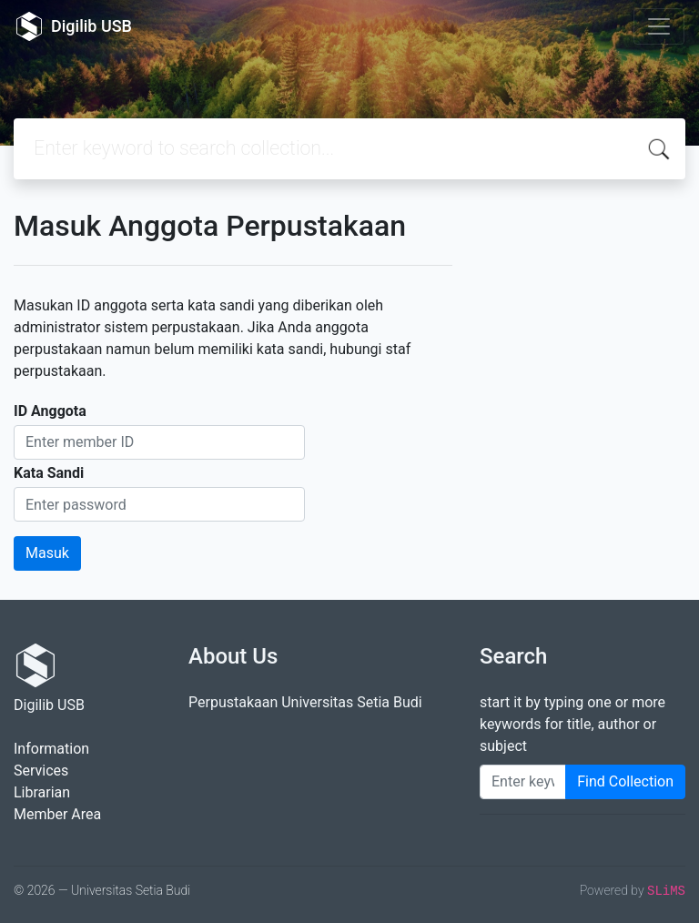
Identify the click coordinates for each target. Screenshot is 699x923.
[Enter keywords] (523, 782)
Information (51, 748)
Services (41, 770)
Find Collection (625, 781)
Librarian (42, 792)
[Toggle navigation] (658, 26)
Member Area (57, 814)
